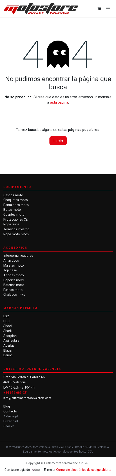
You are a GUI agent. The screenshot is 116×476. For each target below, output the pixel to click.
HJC (6, 321)
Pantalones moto (16, 205)
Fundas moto (13, 290)
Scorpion (10, 336)
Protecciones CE (15, 220)
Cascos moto (13, 195)
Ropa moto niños (16, 234)
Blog (6, 406)
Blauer (8, 350)
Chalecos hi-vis (14, 295)
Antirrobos (11, 261)
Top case (10, 270)
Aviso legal (10, 416)
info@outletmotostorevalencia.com (27, 398)
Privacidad (10, 421)
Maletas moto (13, 266)
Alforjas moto (13, 275)
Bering (8, 355)
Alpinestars (11, 341)
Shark (7, 331)
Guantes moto (14, 215)
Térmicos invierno (16, 229)
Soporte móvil (13, 280)
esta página (59, 102)
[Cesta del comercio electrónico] (99, 8)
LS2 (6, 316)
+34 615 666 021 (15, 393)
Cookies (8, 426)
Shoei (7, 326)
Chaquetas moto (15, 200)
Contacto (10, 411)
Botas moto (12, 210)
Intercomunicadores (18, 256)
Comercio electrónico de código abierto (84, 469)
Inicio (58, 140)
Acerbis (8, 346)
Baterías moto (13, 285)
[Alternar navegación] (108, 8)
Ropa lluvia (11, 224)
